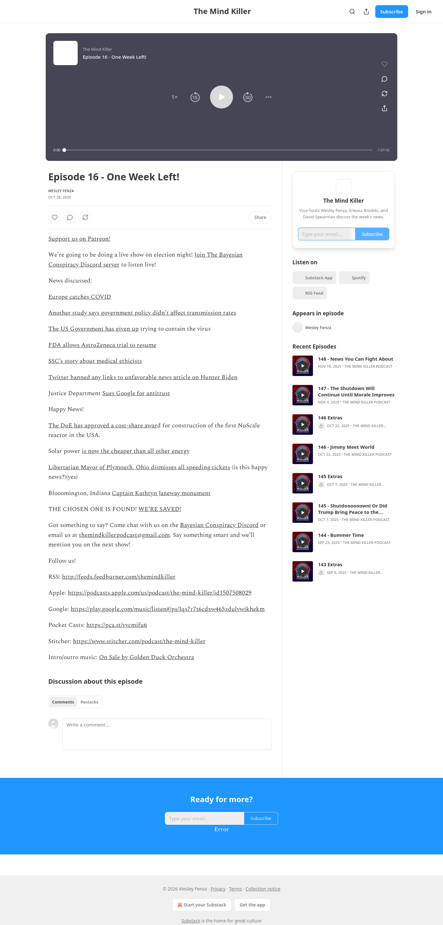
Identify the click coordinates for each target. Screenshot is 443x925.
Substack (191, 921)
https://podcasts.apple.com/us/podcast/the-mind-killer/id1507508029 (160, 593)
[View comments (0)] (382, 75)
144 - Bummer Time (341, 544)
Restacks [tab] (89, 702)
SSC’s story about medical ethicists (95, 361)
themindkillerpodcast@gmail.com (124, 535)
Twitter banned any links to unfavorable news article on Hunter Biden (142, 377)
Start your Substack (201, 904)
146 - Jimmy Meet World (346, 456)
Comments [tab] (63, 702)
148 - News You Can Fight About (355, 368)
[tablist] (75, 702)
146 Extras (330, 427)
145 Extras (330, 485)
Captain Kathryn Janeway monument (161, 493)
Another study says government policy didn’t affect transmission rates (142, 313)
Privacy (218, 889)
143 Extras (330, 573)
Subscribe (391, 11)
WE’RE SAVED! (159, 509)
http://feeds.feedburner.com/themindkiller (118, 577)
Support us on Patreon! (79, 239)
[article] (343, 375)
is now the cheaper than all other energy (136, 451)
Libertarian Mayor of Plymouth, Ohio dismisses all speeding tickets (139, 467)
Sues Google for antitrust (136, 393)
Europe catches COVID (79, 297)
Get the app (252, 905)
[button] (174, 97)
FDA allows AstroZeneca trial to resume (102, 345)
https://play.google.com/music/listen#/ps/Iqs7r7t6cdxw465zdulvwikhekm (168, 609)
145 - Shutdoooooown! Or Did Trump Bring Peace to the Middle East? (352, 518)
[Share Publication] (366, 11)
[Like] (54, 217)
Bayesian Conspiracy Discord (219, 525)
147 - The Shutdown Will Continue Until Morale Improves (356, 400)
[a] (303, 375)
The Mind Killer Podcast (368, 375)
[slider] (218, 150)
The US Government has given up (93, 329)
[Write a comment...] (167, 734)
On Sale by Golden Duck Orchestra (146, 657)
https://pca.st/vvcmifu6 (116, 625)
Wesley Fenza (61, 190)
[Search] (352, 11)
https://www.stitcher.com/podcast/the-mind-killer (139, 641)
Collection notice (262, 889)
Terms (235, 889)
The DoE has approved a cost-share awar (102, 425)
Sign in (423, 11)
